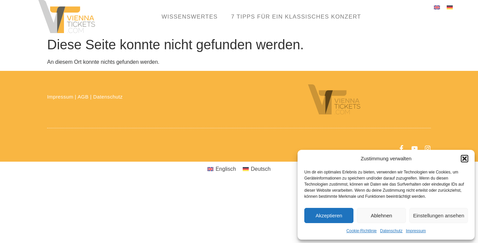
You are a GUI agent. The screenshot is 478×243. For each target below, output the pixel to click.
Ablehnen (381, 215)
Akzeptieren (328, 215)
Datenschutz (391, 230)
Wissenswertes (189, 17)
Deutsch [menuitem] (261, 169)
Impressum (416, 230)
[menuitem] (437, 7)
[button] (464, 158)
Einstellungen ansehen (438, 215)
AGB (83, 97)
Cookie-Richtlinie (361, 230)
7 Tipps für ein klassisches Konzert (296, 17)
